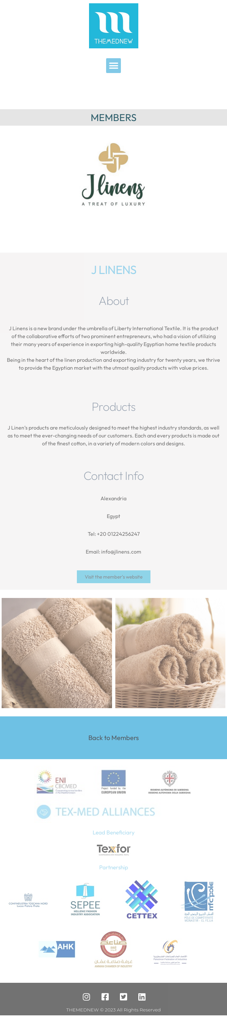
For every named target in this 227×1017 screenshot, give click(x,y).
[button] (113, 65)
